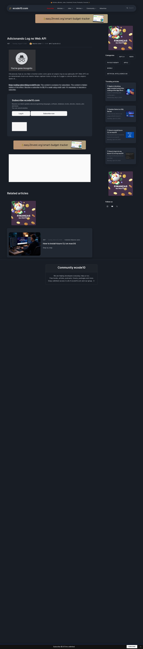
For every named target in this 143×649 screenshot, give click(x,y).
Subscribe (50, 8)
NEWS (131, 56)
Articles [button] (60, 8)
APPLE (126, 62)
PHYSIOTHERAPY (113, 62)
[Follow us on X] (117, 206)
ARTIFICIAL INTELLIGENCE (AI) (117, 74)
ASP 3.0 (121, 56)
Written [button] (79, 8)
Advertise (103, 8)
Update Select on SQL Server (115, 110)
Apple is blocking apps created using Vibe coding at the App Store (115, 88)
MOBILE (109, 68)
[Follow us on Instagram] (107, 206)
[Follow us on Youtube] (112, 206)
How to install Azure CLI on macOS (115, 131)
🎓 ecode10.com (18, 8)
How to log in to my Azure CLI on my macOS (115, 152)
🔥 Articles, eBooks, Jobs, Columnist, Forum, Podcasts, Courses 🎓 (70, 2)
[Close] (94, 281)
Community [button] (91, 8)
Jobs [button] (69, 8)
